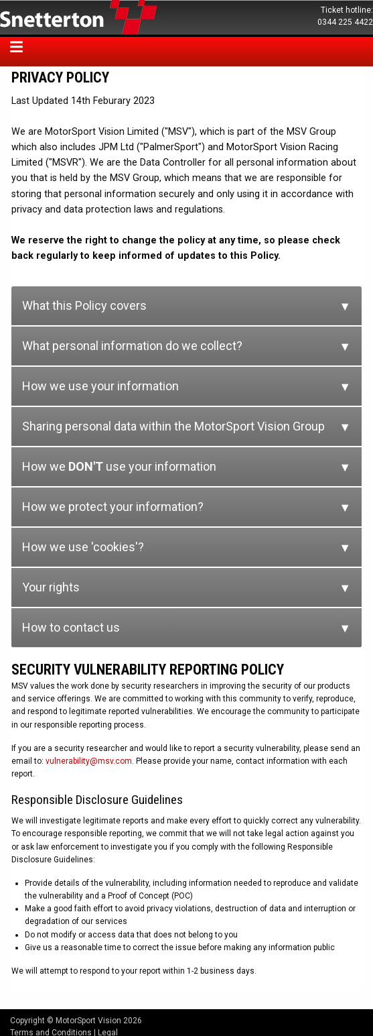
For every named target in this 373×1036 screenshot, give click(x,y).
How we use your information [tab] (100, 386)
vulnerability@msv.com (89, 761)
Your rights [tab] (51, 587)
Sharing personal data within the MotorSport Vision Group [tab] (173, 426)
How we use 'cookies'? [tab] (83, 547)
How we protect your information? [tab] (113, 507)
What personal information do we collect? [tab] (132, 346)
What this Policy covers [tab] (84, 305)
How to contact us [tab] (71, 627)
